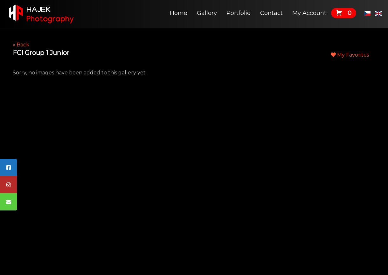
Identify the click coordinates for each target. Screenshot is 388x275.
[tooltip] (8, 167)
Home (178, 13)
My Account (309, 13)
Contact (271, 13)
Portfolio (238, 13)
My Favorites (350, 55)
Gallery (207, 13)
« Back (21, 45)
